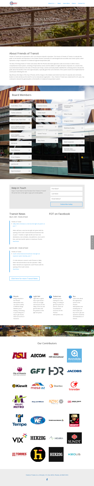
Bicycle (15, 296)
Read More (16, 241)
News (59, 3)
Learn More (66, 3)
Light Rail (36, 296)
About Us (51, 3)
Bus (74, 296)
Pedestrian (57, 296)
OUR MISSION (47, 19)
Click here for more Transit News (24, 278)
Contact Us (81, 3)
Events (74, 3)
